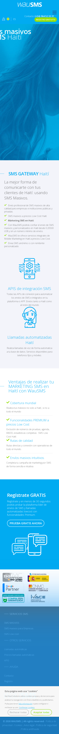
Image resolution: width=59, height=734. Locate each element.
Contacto (9, 676)
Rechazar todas (18, 712)
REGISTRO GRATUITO (45, 19)
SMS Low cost (11, 634)
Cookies (18, 725)
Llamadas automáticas (15, 649)
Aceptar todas (41, 712)
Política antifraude (30, 729)
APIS (6, 660)
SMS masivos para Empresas (18, 628)
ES (14, 19)
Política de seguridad (46, 725)
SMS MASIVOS (11, 623)
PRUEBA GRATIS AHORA (26, 523)
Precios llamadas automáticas (19, 655)
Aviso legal (29, 725)
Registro (8, 681)
